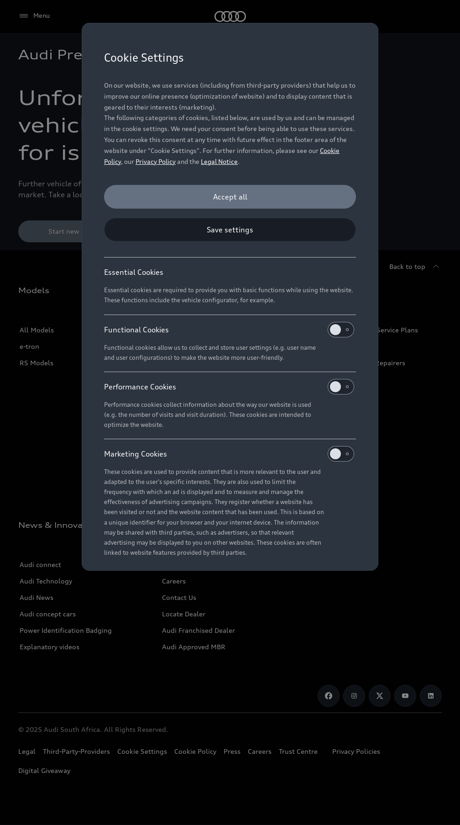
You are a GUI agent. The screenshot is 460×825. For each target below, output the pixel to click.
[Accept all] (230, 197)
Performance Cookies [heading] (229, 386)
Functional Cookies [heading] (229, 329)
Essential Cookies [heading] (133, 272)
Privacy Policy (156, 161)
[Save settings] (230, 230)
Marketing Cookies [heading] (229, 453)
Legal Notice (219, 161)
